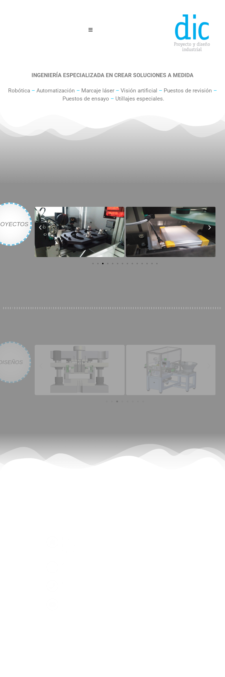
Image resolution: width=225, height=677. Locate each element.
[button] (40, 227)
